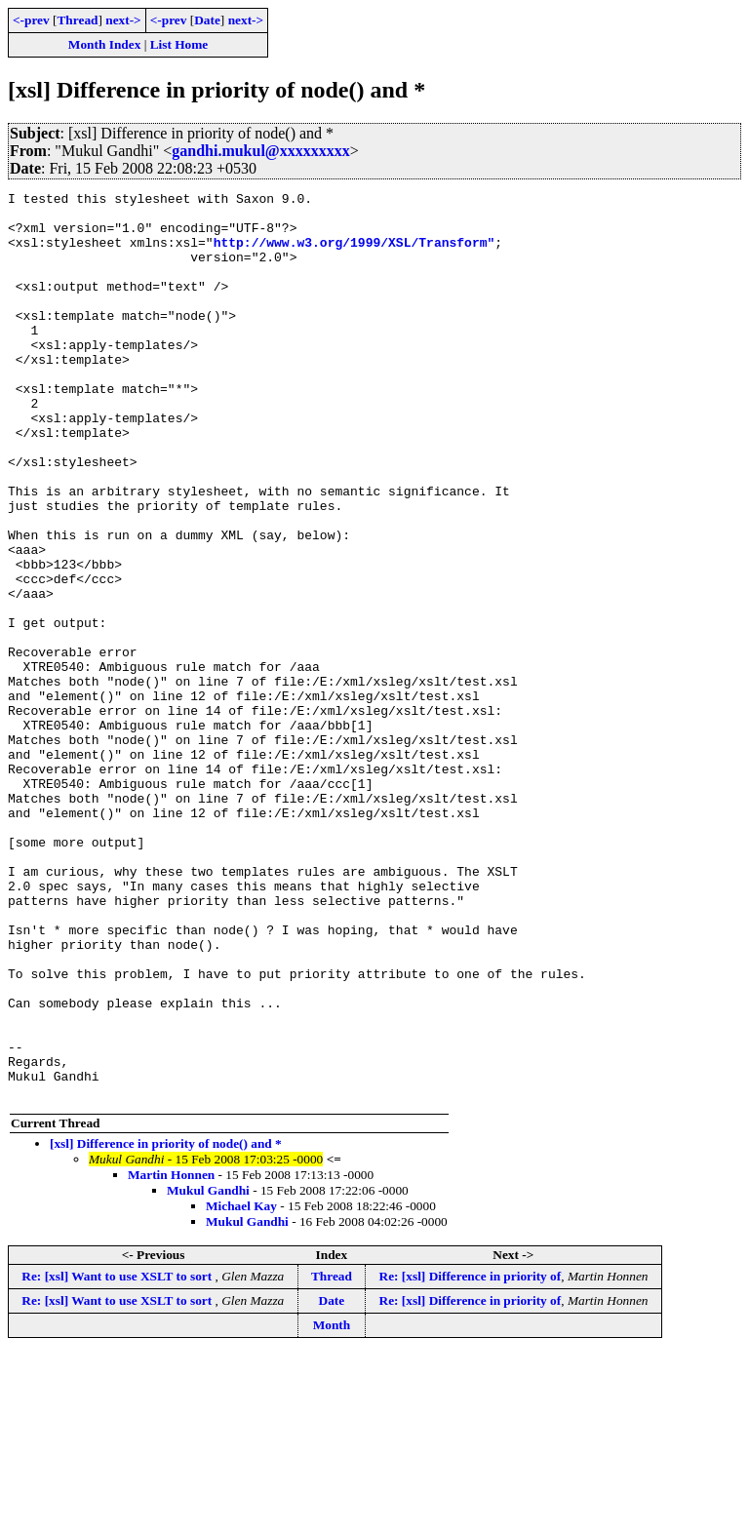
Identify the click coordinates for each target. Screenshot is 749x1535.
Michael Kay (241, 1387)
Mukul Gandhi (208, 1371)
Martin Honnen (171, 1356)
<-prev (31, 20)
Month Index (104, 44)
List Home (179, 44)
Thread (77, 20)
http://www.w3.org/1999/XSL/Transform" (354, 253)
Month (332, 1506)
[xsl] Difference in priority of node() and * (166, 1325)
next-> (122, 20)
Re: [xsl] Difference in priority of (470, 1457)
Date (207, 20)
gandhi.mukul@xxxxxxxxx (261, 150)
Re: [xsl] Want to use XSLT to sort (118, 1457)
